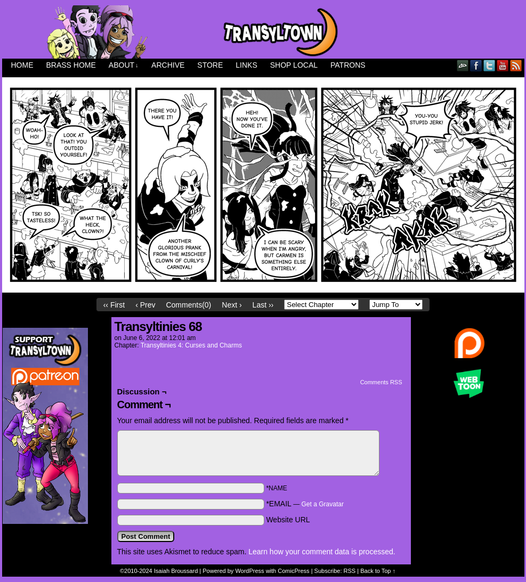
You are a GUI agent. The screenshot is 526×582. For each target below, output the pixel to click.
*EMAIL (305, 503)
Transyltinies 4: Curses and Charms (191, 345)
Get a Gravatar (323, 504)
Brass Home (71, 65)
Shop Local (294, 65)
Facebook (476, 65)
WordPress (249, 571)
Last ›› (263, 305)
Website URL (288, 519)
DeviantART (463, 65)
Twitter (489, 65)
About (124, 65)
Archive (167, 65)
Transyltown (263, 32)
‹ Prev (145, 305)
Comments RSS (381, 382)
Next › (231, 305)
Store (210, 65)
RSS (516, 65)
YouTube (502, 65)
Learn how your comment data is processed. (321, 551)
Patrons (348, 65)
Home (22, 65)
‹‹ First (114, 305)
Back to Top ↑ (377, 571)
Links (246, 65)
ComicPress (293, 571)
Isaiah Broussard (176, 571)
